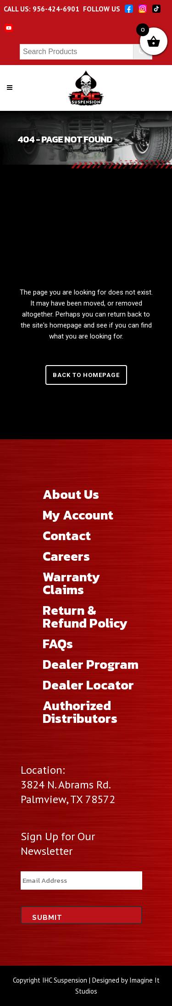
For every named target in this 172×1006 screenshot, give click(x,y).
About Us (71, 494)
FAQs (58, 643)
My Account (78, 514)
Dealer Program (91, 664)
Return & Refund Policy (85, 616)
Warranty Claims (71, 583)
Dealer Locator (88, 684)
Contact (67, 535)
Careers (66, 556)
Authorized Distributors (80, 712)
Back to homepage (86, 375)
